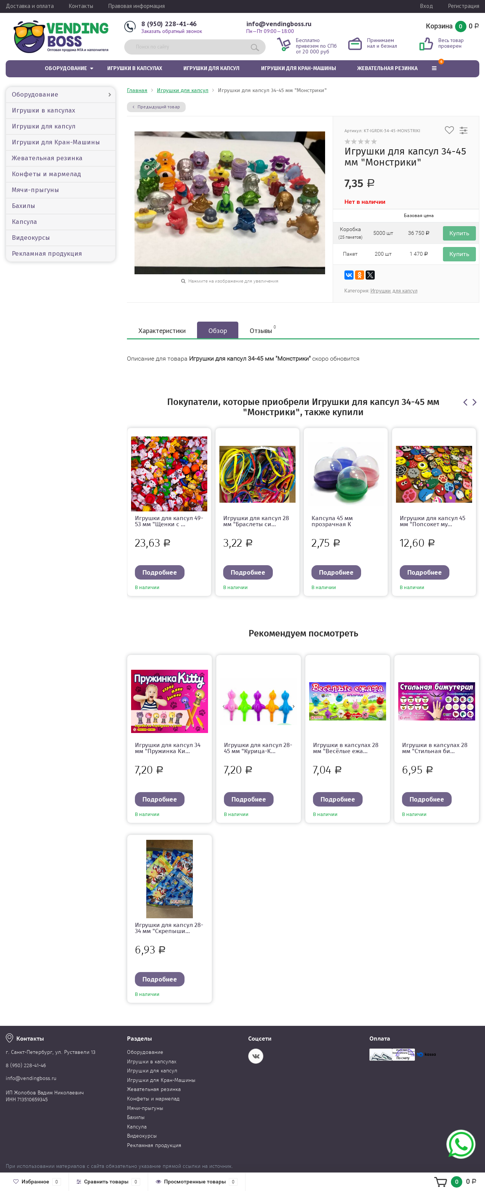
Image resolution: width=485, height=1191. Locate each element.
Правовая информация (136, 5)
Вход (426, 5)
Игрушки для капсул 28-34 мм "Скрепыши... (169, 928)
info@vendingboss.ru (278, 23)
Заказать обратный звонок (171, 31)
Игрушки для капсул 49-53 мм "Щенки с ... (169, 521)
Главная (137, 90)
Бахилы (23, 206)
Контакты (81, 5)
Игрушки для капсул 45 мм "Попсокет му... (432, 521)
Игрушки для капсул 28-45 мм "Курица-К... (258, 748)
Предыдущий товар (156, 106)
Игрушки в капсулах (134, 68)
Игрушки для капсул (211, 68)
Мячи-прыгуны (35, 190)
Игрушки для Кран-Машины (298, 68)
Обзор (217, 330)
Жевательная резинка (387, 68)
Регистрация (463, 5)
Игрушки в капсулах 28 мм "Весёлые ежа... (346, 748)
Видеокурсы (31, 238)
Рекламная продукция (47, 254)
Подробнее (159, 572)
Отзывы (263, 329)
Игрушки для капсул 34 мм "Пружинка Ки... (167, 748)
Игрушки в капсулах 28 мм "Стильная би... (435, 748)
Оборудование (66, 68)
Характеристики (162, 330)
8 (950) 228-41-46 (169, 23)
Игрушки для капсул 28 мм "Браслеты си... (256, 521)
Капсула (24, 222)
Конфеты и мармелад (46, 174)
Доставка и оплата (30, 5)
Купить (459, 233)
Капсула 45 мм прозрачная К (332, 521)
